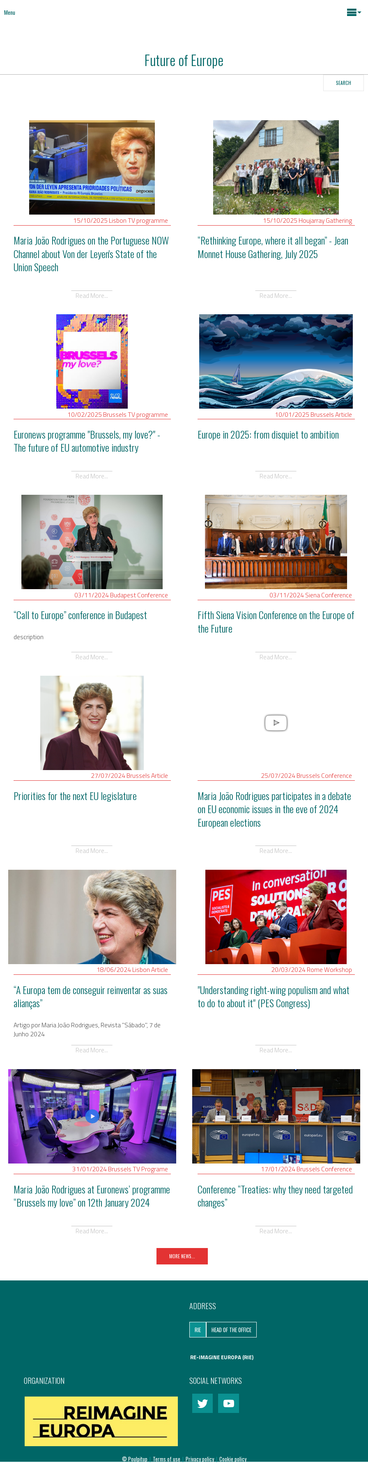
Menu (9, 12)
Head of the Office (231, 1330)
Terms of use (167, 1459)
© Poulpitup (134, 1459)
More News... (182, 1256)
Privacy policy (200, 1459)
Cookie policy (232, 1459)
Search (343, 82)
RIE (198, 1330)
